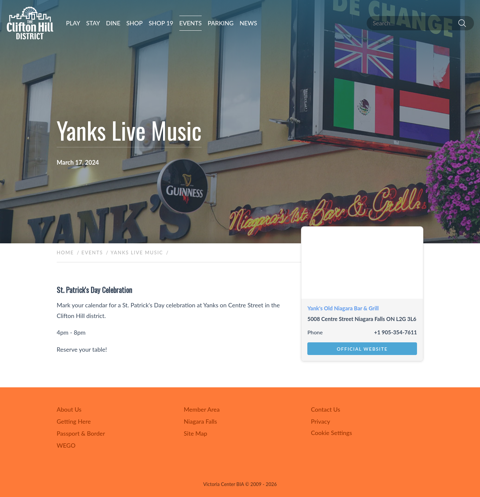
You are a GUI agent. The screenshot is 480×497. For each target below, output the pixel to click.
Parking (221, 23)
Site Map (195, 433)
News (248, 23)
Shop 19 (161, 23)
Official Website (362, 349)
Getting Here (74, 421)
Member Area (202, 409)
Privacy (320, 421)
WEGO (66, 445)
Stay (93, 23)
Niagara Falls (200, 421)
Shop (134, 23)
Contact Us (325, 409)
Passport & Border (81, 433)
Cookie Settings (331, 432)
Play (73, 23)
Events (190, 23)
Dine (113, 23)
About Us (69, 409)
